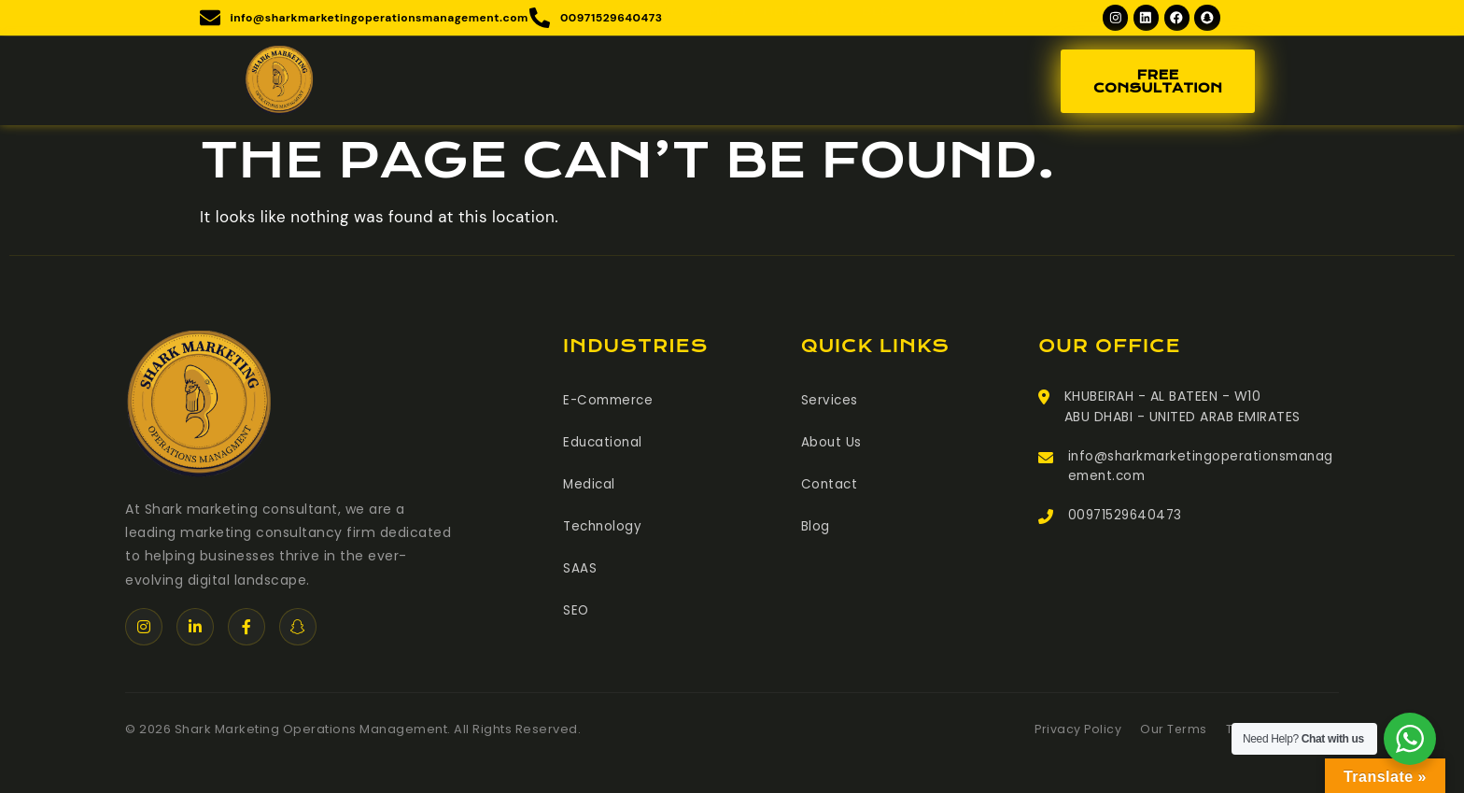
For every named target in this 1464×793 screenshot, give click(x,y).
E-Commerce (610, 403)
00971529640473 (1127, 521)
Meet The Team (772, 61)
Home (456, 61)
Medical (590, 485)
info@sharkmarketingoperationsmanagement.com (1200, 470)
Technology (604, 526)
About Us (832, 444)
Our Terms (1170, 733)
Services (635, 61)
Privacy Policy (1073, 733)
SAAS (580, 568)
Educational (604, 444)
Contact (968, 61)
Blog (882, 61)
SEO (576, 609)
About (533, 61)
